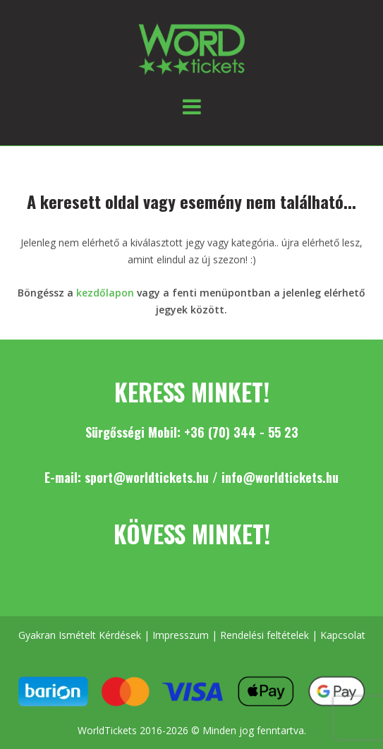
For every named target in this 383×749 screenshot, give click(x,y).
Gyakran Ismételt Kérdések (79, 635)
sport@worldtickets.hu (147, 477)
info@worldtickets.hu (280, 477)
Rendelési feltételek (264, 635)
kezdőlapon (105, 292)
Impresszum (180, 635)
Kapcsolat (342, 635)
